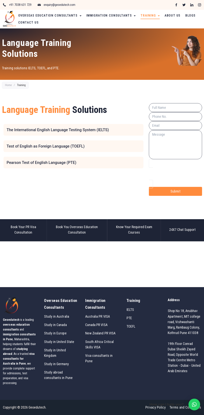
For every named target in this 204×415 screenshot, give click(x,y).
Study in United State (59, 342)
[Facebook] (176, 4)
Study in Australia (56, 316)
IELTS (130, 310)
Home (8, 85)
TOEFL (131, 326)
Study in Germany (56, 364)
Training (150, 15)
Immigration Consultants (111, 15)
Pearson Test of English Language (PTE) (41, 162)
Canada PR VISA (96, 325)
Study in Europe (55, 333)
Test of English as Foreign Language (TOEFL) (46, 146)
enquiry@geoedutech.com (59, 5)
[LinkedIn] (191, 4)
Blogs (190, 15)
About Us (173, 15)
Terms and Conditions (185, 407)
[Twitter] (184, 4)
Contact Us (28, 22)
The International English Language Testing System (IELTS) (58, 129)
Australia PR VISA (97, 316)
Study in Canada (55, 325)
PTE (129, 318)
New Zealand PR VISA (100, 333)
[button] (194, 404)
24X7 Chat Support (182, 230)
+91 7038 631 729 (20, 5)
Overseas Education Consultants (50, 15)
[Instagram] (199, 4)
